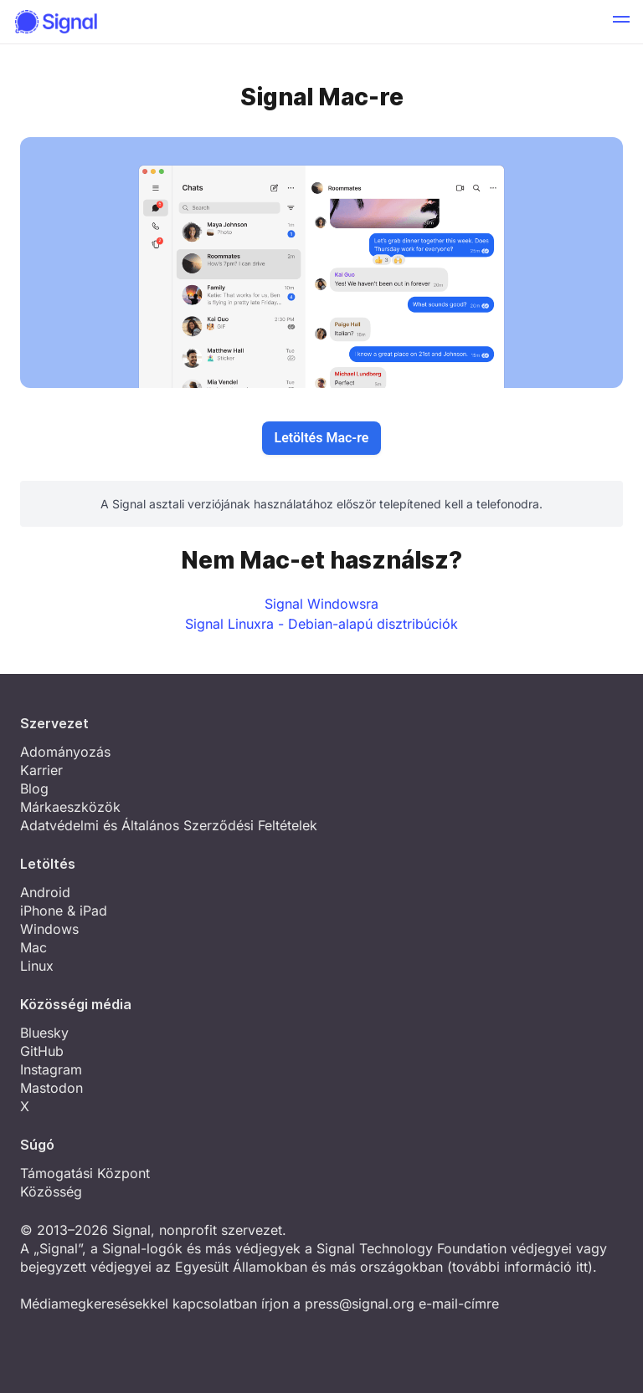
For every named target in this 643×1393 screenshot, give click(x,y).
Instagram (51, 1069)
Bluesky (44, 1032)
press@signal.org (359, 1303)
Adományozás (65, 751)
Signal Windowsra (321, 603)
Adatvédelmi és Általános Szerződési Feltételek (168, 825)
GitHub (42, 1051)
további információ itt (520, 1266)
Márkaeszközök (70, 807)
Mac (33, 947)
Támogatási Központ (85, 1173)
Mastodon (51, 1087)
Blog (34, 788)
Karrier (41, 770)
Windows (49, 929)
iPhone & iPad (63, 910)
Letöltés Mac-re (322, 438)
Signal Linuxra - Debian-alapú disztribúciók (321, 623)
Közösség (51, 1191)
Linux (37, 965)
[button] (621, 21)
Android (45, 892)
